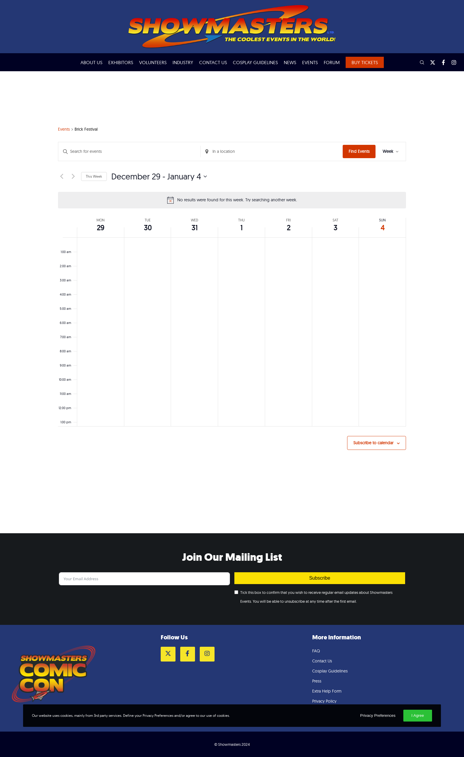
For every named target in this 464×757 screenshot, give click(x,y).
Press (316, 681)
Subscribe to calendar (373, 442)
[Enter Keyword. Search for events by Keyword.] (129, 151)
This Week (94, 176)
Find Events (359, 151)
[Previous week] (61, 176)
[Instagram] (451, 62)
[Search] (419, 62)
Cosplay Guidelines (330, 671)
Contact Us (322, 661)
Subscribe (319, 578)
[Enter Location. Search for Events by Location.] (272, 151)
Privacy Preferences (377, 715)
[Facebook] (440, 62)
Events (64, 129)
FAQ (316, 651)
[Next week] (73, 176)
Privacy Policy (324, 701)
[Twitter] (430, 62)
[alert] (232, 200)
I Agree (417, 715)
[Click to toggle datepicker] (159, 176)
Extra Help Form (326, 691)
